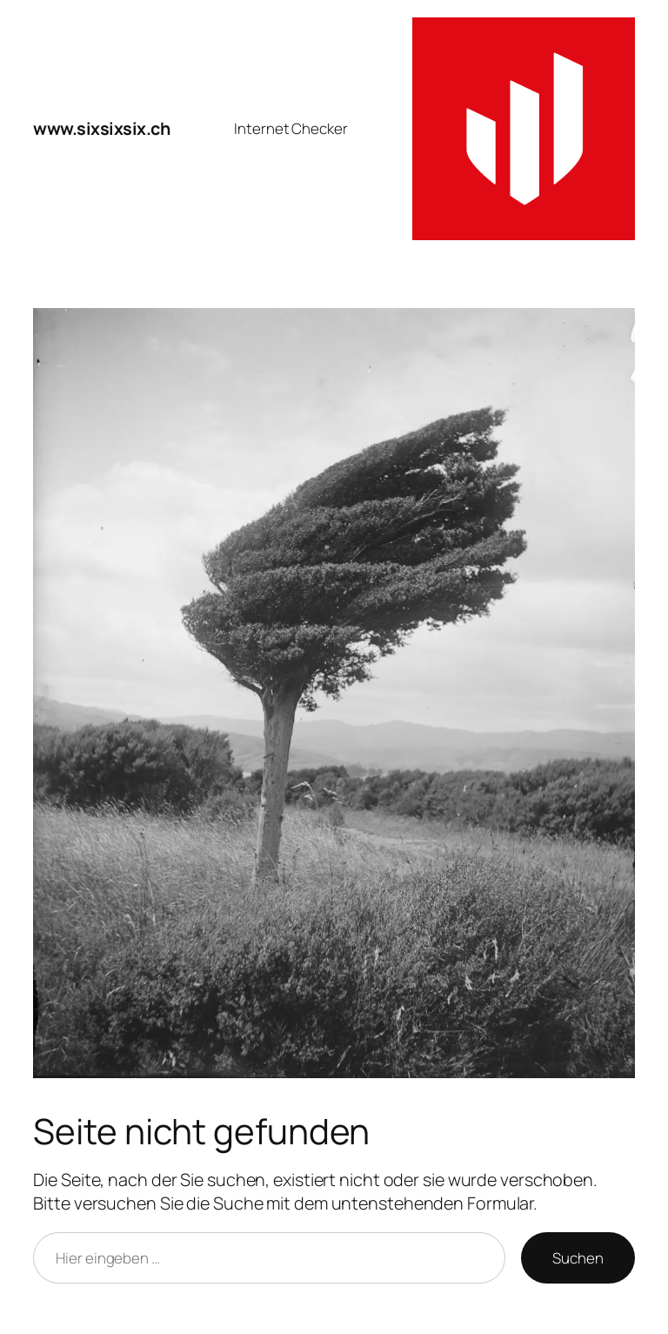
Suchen (577, 1258)
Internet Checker (290, 128)
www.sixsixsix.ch (101, 128)
